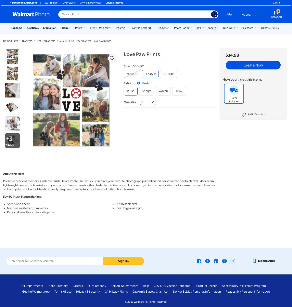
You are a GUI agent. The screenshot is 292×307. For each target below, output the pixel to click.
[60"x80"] (168, 74)
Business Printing (269, 27)
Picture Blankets (45, 40)
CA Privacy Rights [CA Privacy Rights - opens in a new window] (116, 291)
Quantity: (130, 102)
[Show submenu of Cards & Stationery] (111, 27)
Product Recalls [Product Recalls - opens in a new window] (206, 286)
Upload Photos (114, 2)
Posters (120, 27)
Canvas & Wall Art (141, 27)
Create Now (253, 65)
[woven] (163, 91)
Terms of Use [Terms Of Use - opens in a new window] (62, 291)
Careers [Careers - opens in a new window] (78, 286)
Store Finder (51, 2)
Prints (78, 27)
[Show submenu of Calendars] (255, 27)
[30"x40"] (132, 74)
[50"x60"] (150, 74)
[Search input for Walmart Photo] (134, 14)
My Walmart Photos (91, 2)
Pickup (65, 27)
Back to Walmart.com (23, 2)
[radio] (12, 56)
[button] (253, 114)
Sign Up (123, 261)
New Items (33, 27)
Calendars (247, 27)
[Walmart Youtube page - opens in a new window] (224, 261)
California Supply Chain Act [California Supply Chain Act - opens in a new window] (150, 291)
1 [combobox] (142, 102)
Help (229, 14)
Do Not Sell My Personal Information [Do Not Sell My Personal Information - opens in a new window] (197, 291)
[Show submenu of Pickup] (70, 27)
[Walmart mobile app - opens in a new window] (263, 261)
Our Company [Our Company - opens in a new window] (97, 286)
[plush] (131, 91)
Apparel (212, 27)
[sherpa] (146, 91)
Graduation (49, 27)
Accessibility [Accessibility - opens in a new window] (230, 286)
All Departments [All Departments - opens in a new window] (32, 286)
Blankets (163, 27)
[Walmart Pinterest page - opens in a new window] (216, 261)
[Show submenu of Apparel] (218, 27)
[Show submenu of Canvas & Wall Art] (153, 27)
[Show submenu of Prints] (84, 27)
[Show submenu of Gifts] (202, 27)
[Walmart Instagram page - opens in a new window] (233, 261)
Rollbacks (16, 27)
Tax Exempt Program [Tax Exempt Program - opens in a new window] (252, 286)
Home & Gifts (10, 40)
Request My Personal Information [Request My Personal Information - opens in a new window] (248, 291)
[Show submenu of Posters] (127, 27)
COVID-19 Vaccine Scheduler (173, 286)
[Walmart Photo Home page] (31, 14)
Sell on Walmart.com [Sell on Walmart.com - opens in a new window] (124, 286)
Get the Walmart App (36, 291)
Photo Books (181, 27)
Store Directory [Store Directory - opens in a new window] (58, 286)
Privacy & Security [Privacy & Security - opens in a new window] (88, 291)
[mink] (179, 91)
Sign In (276, 2)
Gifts (198, 27)
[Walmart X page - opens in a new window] (207, 261)
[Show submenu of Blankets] (169, 27)
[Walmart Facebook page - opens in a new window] (199, 261)
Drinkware (229, 27)
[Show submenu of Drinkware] (236, 27)
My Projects (69, 2)
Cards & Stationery (99, 27)
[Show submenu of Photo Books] (190, 27)
